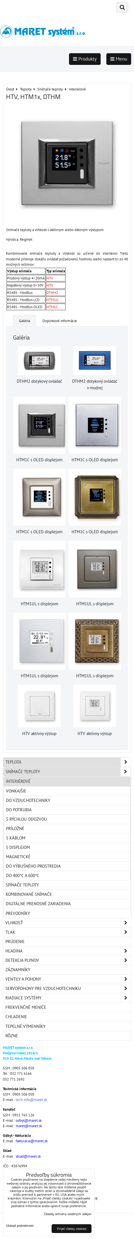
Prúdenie (15, 941)
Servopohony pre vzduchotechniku (68, 988)
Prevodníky (18, 913)
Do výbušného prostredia (33, 866)
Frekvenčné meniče (25, 1007)
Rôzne (11, 1035)
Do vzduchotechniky (28, 800)
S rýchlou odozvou (26, 819)
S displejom (18, 847)
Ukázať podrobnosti (20, 1225)
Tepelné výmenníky (25, 1026)
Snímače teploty (68, 771)
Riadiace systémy (68, 998)
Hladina (68, 951)
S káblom (15, 838)
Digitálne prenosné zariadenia (38, 903)
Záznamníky (17, 969)
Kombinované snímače (29, 894)
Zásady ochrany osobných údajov (68, 1214)
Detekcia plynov (68, 960)
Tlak (68, 932)
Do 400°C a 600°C (22, 875)
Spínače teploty (22, 885)
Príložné (15, 828)
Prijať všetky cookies (71, 1228)
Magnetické (18, 856)
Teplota (68, 762)
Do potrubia (19, 809)
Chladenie (16, 1016)
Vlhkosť (68, 922)
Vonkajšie (16, 791)
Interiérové (18, 781)
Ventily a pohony (68, 979)
